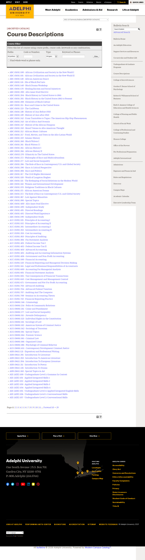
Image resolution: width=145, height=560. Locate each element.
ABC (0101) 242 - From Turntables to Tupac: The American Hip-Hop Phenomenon (48, 118)
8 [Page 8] (30, 408)
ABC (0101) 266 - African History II (26, 151)
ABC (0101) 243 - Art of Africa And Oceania (30, 122)
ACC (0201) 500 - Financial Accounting (28, 260)
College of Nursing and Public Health (125, 116)
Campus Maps (119, 190)
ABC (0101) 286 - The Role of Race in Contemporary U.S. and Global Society (45, 164)
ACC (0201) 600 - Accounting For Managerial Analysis (35, 270)
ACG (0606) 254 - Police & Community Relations (32, 306)
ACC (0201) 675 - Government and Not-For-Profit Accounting (38, 283)
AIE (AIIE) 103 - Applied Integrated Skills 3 (30, 384)
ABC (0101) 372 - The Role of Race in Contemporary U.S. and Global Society (45, 194)
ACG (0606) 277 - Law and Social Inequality (30, 312)
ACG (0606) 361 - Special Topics (24, 332)
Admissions (118, 165)
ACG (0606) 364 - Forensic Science (26, 335)
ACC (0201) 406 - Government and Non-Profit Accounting (37, 256)
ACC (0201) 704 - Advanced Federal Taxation (31, 289)
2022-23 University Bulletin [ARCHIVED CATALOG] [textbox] (82, 19)
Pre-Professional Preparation (125, 152)
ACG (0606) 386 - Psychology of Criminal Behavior (33, 345)
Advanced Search (122, 32)
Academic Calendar (121, 196)
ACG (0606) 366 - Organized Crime (26, 342)
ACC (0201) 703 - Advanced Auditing (27, 286)
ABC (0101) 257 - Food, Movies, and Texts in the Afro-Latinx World (41, 135)
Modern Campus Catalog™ (98, 548)
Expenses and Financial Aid (125, 171)
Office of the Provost (122, 146)
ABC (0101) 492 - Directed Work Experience (30, 214)
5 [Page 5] (23, 408)
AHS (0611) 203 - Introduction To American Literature (35, 358)
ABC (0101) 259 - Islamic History (25, 138)
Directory (117, 184)
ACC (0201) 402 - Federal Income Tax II (28, 247)
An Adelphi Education (122, 45)
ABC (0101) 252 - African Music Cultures (28, 132)
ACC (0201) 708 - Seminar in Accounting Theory (32, 296)
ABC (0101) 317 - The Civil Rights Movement (30, 174)
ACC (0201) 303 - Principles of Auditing (28, 237)
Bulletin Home (119, 39)
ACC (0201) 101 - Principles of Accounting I (30, 220)
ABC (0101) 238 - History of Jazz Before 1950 (30, 112)
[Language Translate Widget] (15, 532)
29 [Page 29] (57, 408)
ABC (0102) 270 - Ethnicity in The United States (32, 155)
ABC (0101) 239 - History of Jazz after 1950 (29, 115)
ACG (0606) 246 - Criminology (24, 302)
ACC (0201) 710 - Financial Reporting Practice (31, 299)
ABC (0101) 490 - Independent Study (27, 207)
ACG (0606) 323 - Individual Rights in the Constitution (35, 319)
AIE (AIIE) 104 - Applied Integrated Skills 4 (30, 388)
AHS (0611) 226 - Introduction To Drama (28, 368)
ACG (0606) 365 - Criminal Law (24, 338)
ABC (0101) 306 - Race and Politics (26, 171)
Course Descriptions (122, 74)
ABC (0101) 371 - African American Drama (29, 191)
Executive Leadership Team (125, 203)
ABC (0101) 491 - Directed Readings (26, 210)
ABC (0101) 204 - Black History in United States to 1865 (35, 95)
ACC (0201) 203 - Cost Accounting (25, 233)
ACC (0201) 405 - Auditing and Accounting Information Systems (40, 253)
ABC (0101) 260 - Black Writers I (24, 141)
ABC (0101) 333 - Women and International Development (36, 184)
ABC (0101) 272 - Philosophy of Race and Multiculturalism (37, 158)
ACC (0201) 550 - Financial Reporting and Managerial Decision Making (43, 263)
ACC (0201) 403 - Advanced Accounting (28, 250)
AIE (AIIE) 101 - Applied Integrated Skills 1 (30, 378)
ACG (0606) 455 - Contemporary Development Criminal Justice (39, 348)
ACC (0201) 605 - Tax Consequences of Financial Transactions (39, 276)
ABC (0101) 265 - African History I (25, 148)
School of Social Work (122, 124)
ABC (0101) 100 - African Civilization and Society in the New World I (42, 72)
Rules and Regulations (123, 177)
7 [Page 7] (28, 408)
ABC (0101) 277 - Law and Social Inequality (30, 161)
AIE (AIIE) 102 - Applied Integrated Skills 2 (30, 381)
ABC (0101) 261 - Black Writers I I (25, 145)
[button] (122, 2)
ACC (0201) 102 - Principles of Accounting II (30, 224)
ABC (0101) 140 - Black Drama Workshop (29, 86)
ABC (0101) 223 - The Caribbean (24, 109)
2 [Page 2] (15, 408)
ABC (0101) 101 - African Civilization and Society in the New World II (42, 76)
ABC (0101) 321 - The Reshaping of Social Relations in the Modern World (43, 181)
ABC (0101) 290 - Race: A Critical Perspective (30, 168)
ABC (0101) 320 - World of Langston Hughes (30, 178)
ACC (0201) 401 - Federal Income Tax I (28, 243)
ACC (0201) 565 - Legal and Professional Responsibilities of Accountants (44, 266)
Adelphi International (122, 158)
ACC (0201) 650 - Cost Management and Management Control (39, 279)
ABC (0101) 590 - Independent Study (27, 217)
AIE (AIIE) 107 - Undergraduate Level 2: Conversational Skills (39, 398)
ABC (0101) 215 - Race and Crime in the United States (34, 105)
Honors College (120, 139)
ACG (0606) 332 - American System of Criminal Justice (35, 325)
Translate (18, 536)
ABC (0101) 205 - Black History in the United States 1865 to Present (41, 99)
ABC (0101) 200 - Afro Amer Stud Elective (29, 92)
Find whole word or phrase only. (25, 61)
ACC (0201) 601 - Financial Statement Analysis (32, 273)
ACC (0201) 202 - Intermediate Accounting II (31, 230)
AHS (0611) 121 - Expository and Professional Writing (34, 352)
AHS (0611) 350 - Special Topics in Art (27, 371)
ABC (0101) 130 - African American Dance (29, 79)
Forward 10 (49, 408)
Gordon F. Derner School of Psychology (124, 88)
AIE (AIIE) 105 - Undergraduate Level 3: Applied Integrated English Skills (44, 391)
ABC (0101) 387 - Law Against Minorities (28, 197)
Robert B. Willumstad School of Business (126, 97)
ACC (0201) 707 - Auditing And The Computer (31, 292)
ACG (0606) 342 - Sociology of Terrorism (28, 329)
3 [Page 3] (17, 408)
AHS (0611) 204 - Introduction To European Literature (35, 361)
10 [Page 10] (36, 408)
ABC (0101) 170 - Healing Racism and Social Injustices (35, 89)
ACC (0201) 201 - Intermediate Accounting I (30, 227)
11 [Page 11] (40, 408)
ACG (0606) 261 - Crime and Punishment (29, 309)
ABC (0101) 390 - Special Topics (24, 201)
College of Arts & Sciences (124, 80)
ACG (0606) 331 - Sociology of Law (25, 322)
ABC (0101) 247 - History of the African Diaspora (32, 125)
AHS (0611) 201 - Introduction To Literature (30, 355)
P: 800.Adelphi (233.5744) (22, 476)
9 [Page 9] (33, 408)
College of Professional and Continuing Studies (124, 131)
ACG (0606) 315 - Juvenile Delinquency (28, 315)
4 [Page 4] (20, 408)
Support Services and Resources (126, 52)
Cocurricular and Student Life (125, 58)
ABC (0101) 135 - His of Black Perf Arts (27, 82)
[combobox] (86, 19)
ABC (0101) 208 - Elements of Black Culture (30, 102)
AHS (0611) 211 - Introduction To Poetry (28, 365)
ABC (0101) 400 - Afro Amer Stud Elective (29, 204)
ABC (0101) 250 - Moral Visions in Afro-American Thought (37, 128)
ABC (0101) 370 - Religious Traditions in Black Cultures (36, 187)
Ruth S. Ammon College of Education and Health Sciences (126, 106)
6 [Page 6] (25, 408)
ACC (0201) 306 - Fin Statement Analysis (29, 240)
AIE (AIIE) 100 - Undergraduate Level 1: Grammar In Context (38, 375)
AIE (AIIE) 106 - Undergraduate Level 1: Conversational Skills (39, 394)
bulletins (41, 548)
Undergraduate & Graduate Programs (124, 66)
